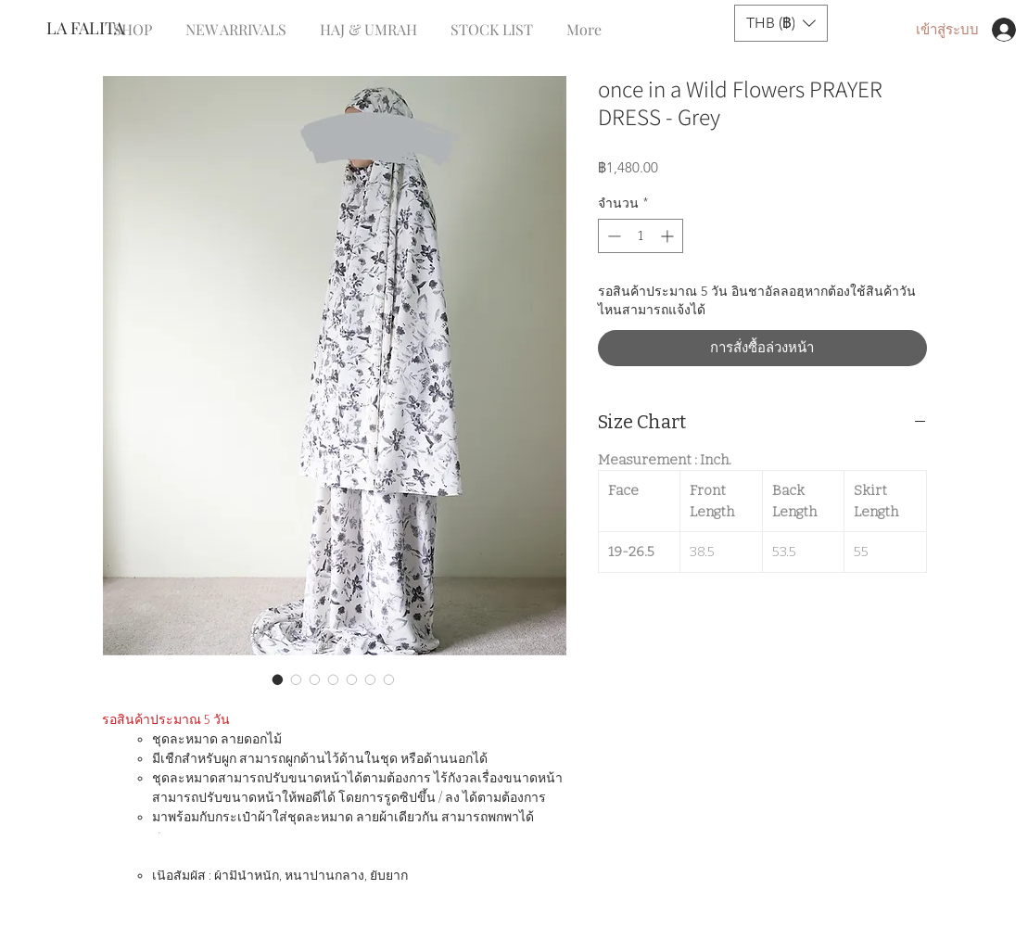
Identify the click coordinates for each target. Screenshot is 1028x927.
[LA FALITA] (108, 29)
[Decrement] (612, 236)
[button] (781, 23)
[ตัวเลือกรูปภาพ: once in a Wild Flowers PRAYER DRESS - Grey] (278, 679)
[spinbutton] (640, 236)
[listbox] (781, 23)
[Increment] (668, 236)
